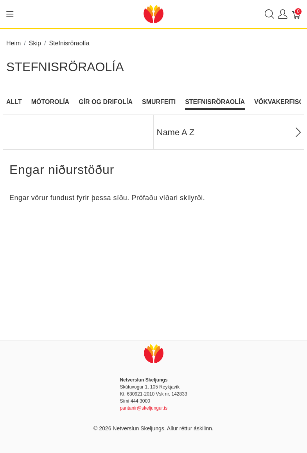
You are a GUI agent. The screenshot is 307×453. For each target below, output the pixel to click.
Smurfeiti (159, 101)
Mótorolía (50, 101)
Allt (14, 101)
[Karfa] (296, 14)
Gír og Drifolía (106, 101)
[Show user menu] (282, 14)
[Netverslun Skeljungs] (153, 13)
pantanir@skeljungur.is (143, 408)
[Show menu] (10, 14)
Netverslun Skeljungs (138, 428)
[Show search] (269, 14)
